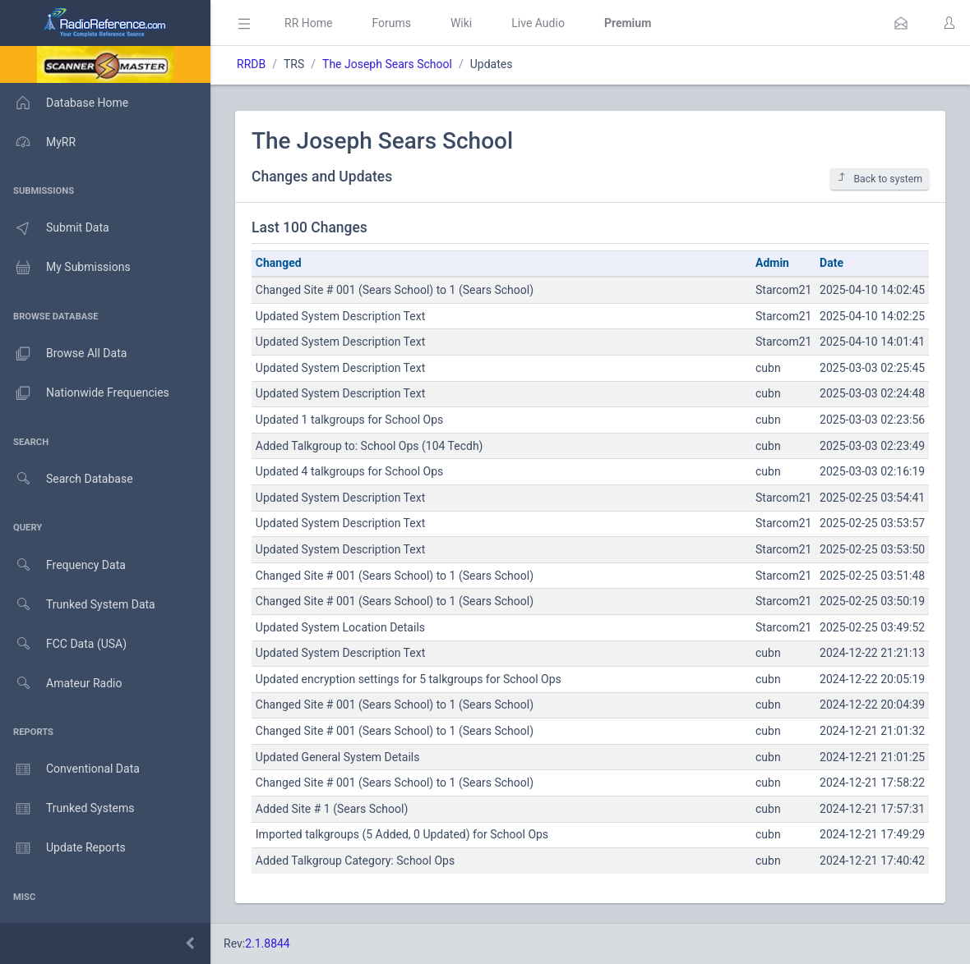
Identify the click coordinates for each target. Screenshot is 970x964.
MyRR (38, 142)
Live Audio (538, 23)
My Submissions (65, 267)
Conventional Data (70, 769)
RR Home (308, 23)
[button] (901, 23)
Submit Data (54, 228)
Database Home (64, 102)
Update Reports (63, 848)
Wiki (461, 23)
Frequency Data (63, 565)
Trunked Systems (67, 808)
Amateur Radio (61, 684)
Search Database (66, 479)
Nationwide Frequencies (84, 393)
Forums (391, 23)
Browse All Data (63, 354)
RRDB (251, 64)
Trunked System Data (77, 605)
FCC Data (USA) (63, 644)
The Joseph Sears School (387, 64)
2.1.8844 (267, 943)
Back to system (879, 178)
